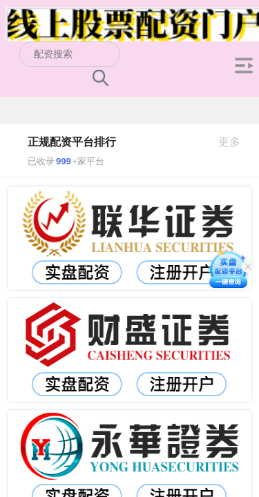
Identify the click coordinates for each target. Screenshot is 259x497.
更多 (235, 142)
